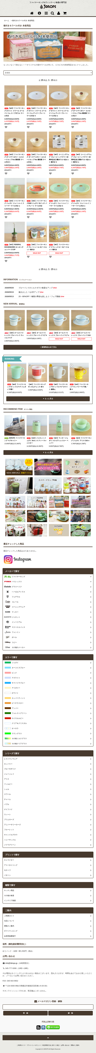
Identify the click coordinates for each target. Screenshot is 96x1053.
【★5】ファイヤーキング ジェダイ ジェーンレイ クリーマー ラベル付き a (14, 203)
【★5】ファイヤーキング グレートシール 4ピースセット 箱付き (37, 247)
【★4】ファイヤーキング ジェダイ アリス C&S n (81, 439)
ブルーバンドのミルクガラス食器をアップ (38, 288)
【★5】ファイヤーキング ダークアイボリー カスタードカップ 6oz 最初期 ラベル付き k (14, 158)
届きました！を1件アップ (31, 292)
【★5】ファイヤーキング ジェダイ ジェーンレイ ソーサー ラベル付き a (81, 203)
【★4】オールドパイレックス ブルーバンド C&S (81, 334)
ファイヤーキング (18, 577)
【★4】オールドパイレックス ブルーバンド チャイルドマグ (14, 335)
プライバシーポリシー (34, 1045)
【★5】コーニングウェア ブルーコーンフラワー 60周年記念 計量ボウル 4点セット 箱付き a (81, 158)
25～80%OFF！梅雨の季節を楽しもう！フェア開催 (42, 296)
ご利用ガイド (21, 1045)
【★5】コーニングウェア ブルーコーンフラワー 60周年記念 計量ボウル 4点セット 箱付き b (59, 158)
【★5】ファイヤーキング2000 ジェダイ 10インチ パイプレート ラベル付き (37, 203)
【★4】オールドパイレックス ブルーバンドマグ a (59, 334)
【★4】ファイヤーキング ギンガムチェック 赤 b (37, 385)
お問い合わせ (65, 1045)
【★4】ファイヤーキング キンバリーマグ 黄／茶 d (79, 386)
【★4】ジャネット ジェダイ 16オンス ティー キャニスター (36, 440)
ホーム (6, 20)
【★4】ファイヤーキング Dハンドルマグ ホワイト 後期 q (58, 386)
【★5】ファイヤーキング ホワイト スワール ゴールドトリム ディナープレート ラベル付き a (59, 112)
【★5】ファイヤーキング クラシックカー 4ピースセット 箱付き (59, 247)
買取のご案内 (75, 1045)
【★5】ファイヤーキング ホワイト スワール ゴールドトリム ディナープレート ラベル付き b (37, 112)
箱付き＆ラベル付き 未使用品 (23, 20)
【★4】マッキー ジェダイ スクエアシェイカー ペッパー (58, 440)
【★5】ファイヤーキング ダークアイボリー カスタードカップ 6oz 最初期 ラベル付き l (81, 112)
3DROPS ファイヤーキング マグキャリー (14, 439)
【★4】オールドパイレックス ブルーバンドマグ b (37, 334)
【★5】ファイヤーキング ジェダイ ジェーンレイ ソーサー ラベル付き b (59, 203)
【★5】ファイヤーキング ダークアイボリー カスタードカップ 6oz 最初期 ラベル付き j (37, 158)
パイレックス (17, 582)
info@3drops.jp (11, 963)
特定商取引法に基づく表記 (50, 1045)
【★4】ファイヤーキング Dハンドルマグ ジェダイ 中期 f (16, 386)
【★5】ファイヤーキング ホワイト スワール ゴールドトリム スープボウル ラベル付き (14, 112)
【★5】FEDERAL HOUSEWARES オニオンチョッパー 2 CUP (13, 247)
